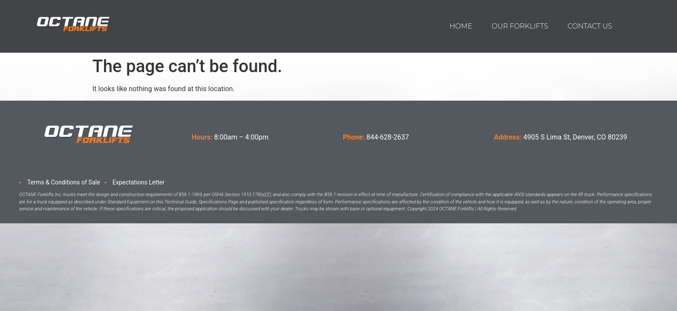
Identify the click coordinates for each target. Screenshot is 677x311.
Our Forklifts (520, 26)
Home (460, 26)
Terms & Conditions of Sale (63, 182)
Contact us (589, 26)
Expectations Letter (139, 182)
